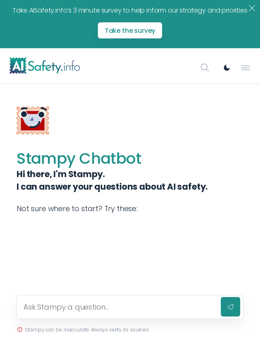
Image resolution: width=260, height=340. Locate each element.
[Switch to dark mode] (227, 67)
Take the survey (130, 30)
